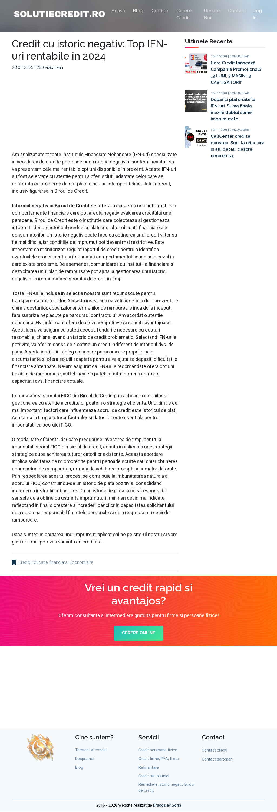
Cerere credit (184, 15)
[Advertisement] (95, 113)
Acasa (118, 11)
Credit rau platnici (153, 776)
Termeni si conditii (91, 751)
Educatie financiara (49, 562)
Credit (23, 562)
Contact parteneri (217, 760)
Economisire (81, 562)
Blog (138, 11)
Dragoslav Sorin (167, 806)
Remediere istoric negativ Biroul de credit (166, 788)
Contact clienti (214, 751)
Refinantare (148, 768)
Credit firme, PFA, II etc (158, 759)
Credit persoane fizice (157, 751)
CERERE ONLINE (139, 634)
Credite (159, 11)
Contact (237, 11)
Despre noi (212, 15)
